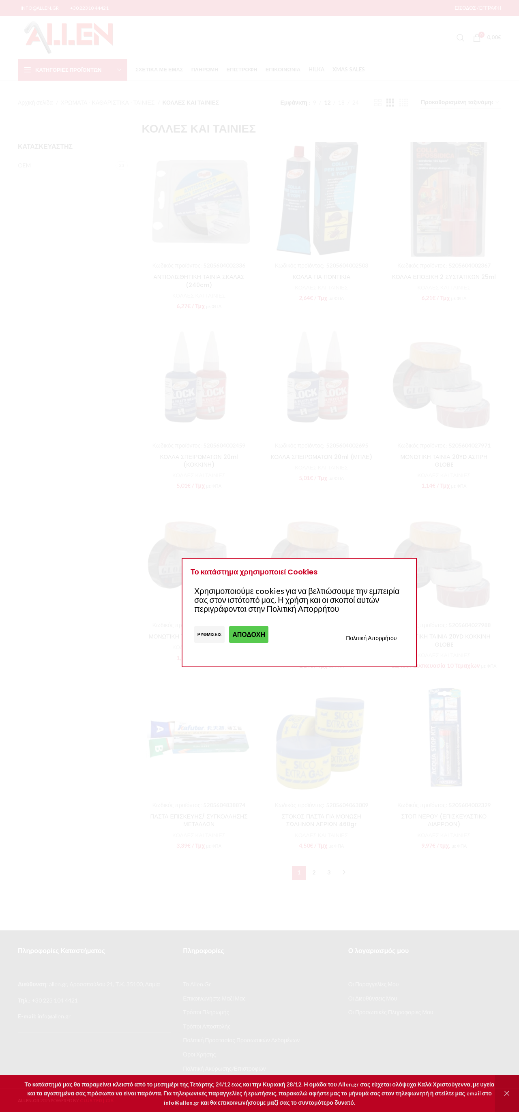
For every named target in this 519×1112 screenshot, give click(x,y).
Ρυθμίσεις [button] (209, 634)
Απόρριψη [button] (507, 1093)
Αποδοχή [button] (248, 634)
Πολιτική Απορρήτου (371, 637)
